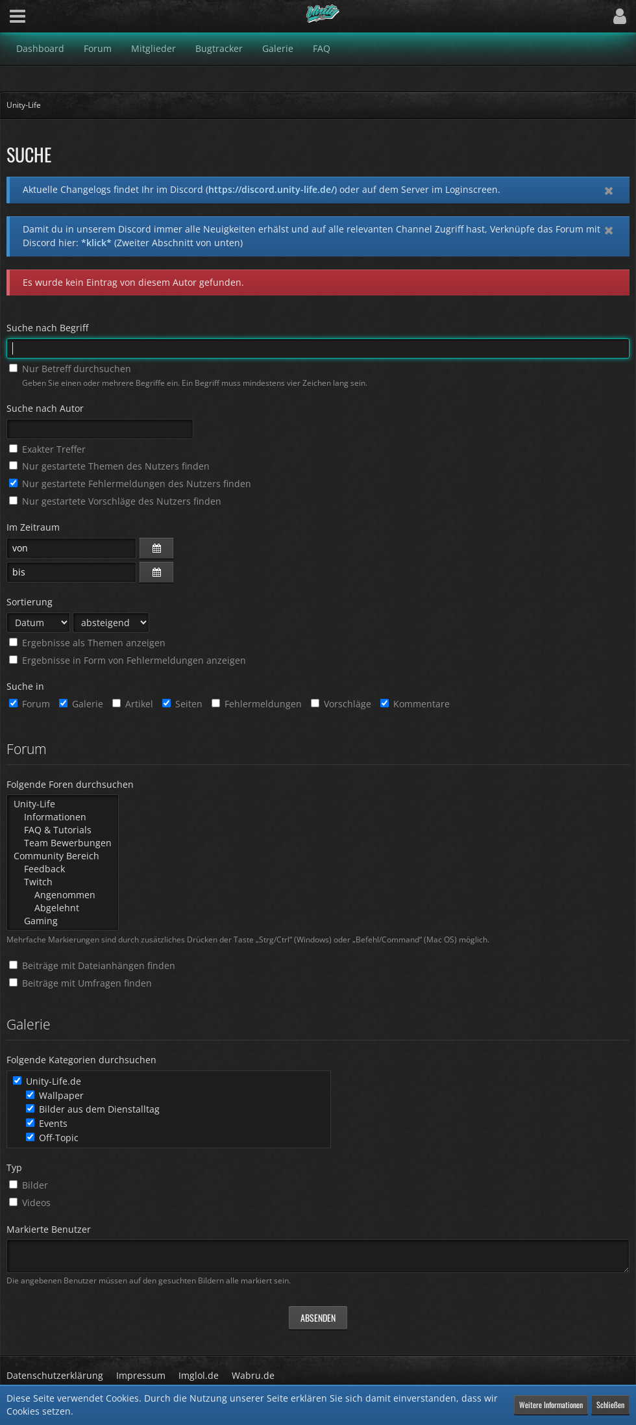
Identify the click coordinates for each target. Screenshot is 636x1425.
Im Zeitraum (33, 527)
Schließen (610, 1404)
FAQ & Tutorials (62, 830)
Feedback (62, 869)
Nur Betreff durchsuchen (70, 368)
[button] (17, 16)
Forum (29, 704)
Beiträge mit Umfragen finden (80, 983)
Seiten (182, 704)
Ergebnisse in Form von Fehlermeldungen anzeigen (127, 660)
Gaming (62, 920)
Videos (30, 1202)
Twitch (62, 882)
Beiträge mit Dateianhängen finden (92, 965)
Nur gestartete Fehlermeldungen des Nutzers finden (130, 483)
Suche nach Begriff (47, 328)
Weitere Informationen (551, 1404)
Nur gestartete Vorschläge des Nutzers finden (115, 501)
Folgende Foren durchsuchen (70, 784)
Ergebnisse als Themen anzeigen (87, 643)
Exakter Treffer (47, 449)
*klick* (96, 242)
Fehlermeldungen (257, 704)
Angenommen (62, 895)
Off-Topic (52, 1137)
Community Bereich (62, 856)
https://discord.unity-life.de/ (271, 189)
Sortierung (29, 602)
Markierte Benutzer (48, 1229)
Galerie (81, 704)
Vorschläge (341, 704)
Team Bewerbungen (62, 843)
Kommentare (415, 704)
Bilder (28, 1185)
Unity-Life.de (47, 1081)
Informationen (62, 817)
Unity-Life (62, 804)
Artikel (132, 704)
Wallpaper (55, 1095)
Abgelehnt (62, 908)
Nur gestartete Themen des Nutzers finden (109, 466)
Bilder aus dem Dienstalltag (93, 1109)
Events (46, 1123)
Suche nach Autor (45, 408)
